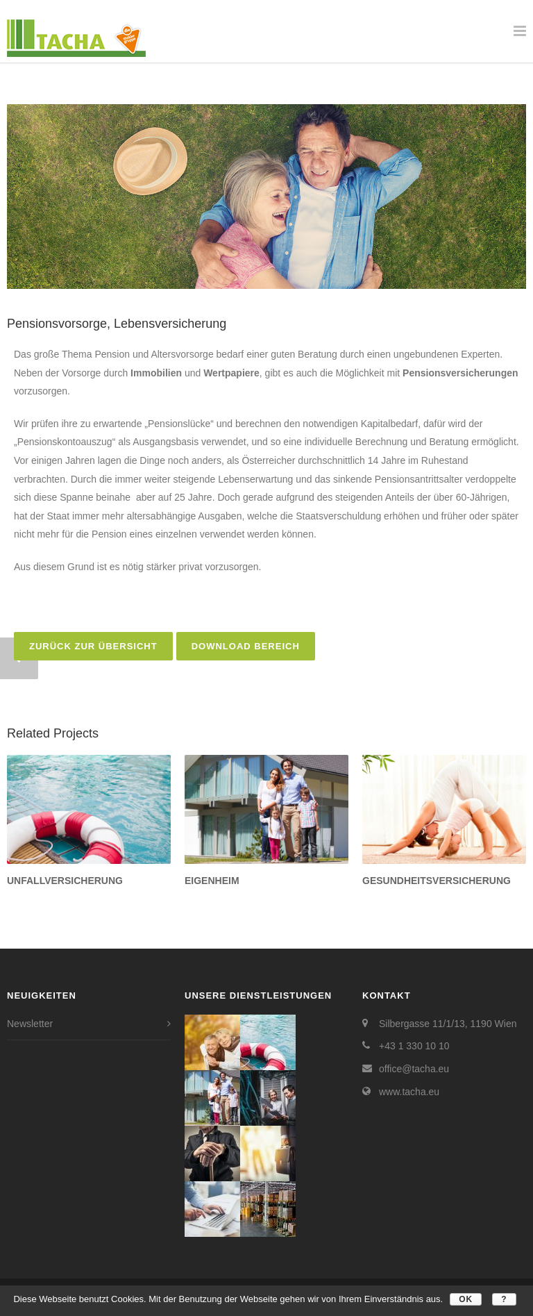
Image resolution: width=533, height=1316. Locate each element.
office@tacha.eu (414, 1068)
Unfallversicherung (65, 880)
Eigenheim (212, 880)
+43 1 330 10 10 (414, 1045)
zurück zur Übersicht (93, 646)
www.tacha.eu (409, 1091)
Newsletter (30, 1023)
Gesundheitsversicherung (436, 880)
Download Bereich (246, 646)
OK (466, 1299)
